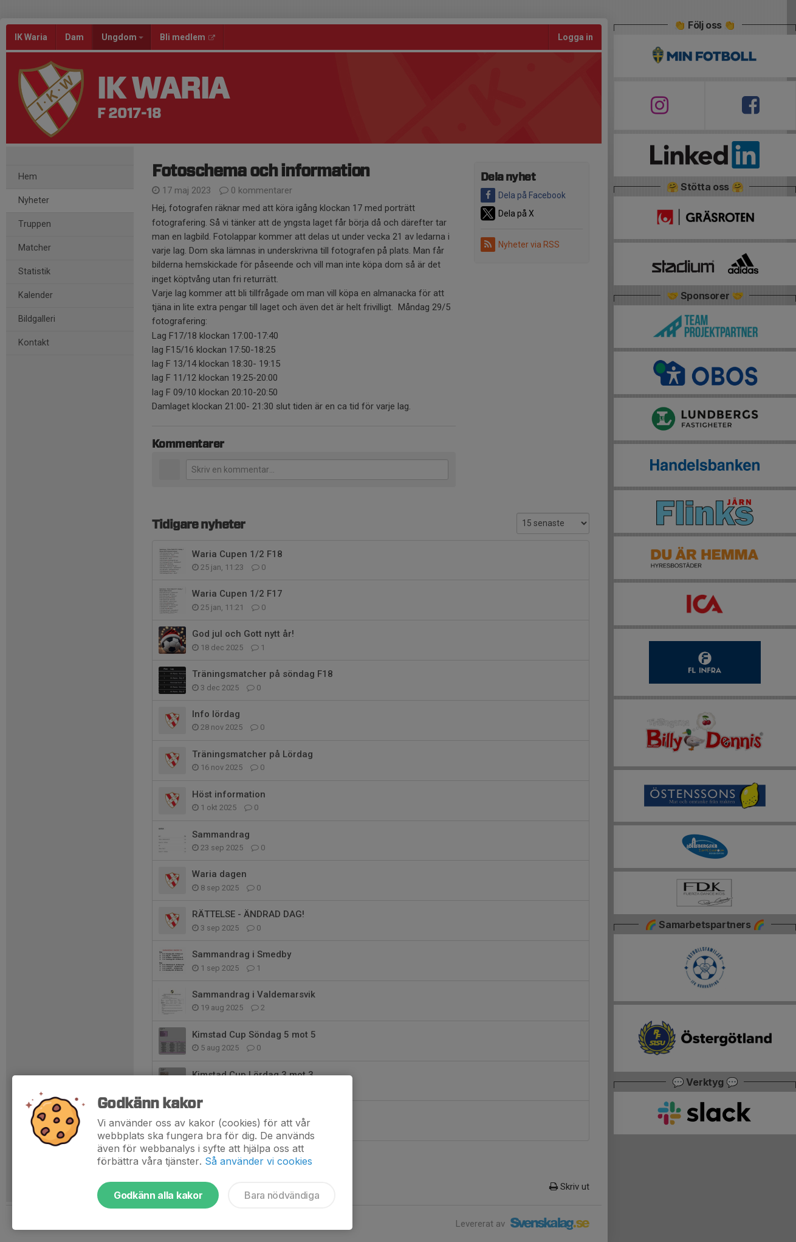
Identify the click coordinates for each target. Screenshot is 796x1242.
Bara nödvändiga (281, 1195)
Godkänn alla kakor (158, 1195)
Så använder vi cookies (258, 1161)
